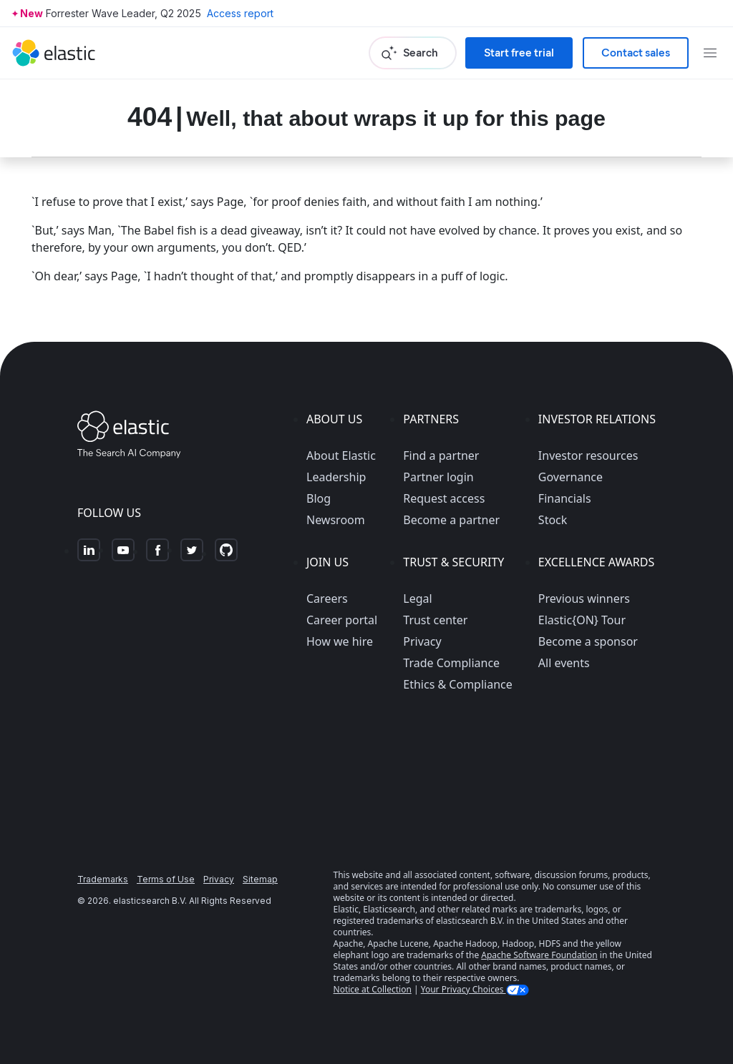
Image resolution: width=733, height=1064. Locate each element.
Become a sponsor (588, 641)
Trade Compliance (451, 663)
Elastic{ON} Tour (582, 620)
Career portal (341, 620)
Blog (318, 498)
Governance (570, 477)
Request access (444, 498)
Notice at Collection (373, 989)
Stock (552, 520)
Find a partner (441, 455)
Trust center (435, 620)
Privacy (422, 641)
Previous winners (584, 598)
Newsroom (335, 520)
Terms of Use (166, 879)
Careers (327, 598)
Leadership (336, 477)
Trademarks (102, 879)
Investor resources (588, 455)
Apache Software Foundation (539, 955)
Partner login (438, 477)
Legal (417, 598)
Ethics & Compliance (457, 684)
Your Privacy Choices (463, 989)
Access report (240, 13)
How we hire (339, 641)
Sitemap (260, 879)
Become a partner (451, 520)
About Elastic (341, 455)
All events (564, 663)
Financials (564, 498)
